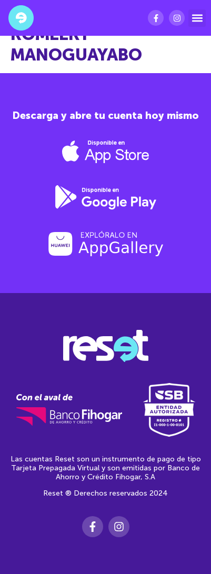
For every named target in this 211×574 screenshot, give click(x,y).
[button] (197, 18)
